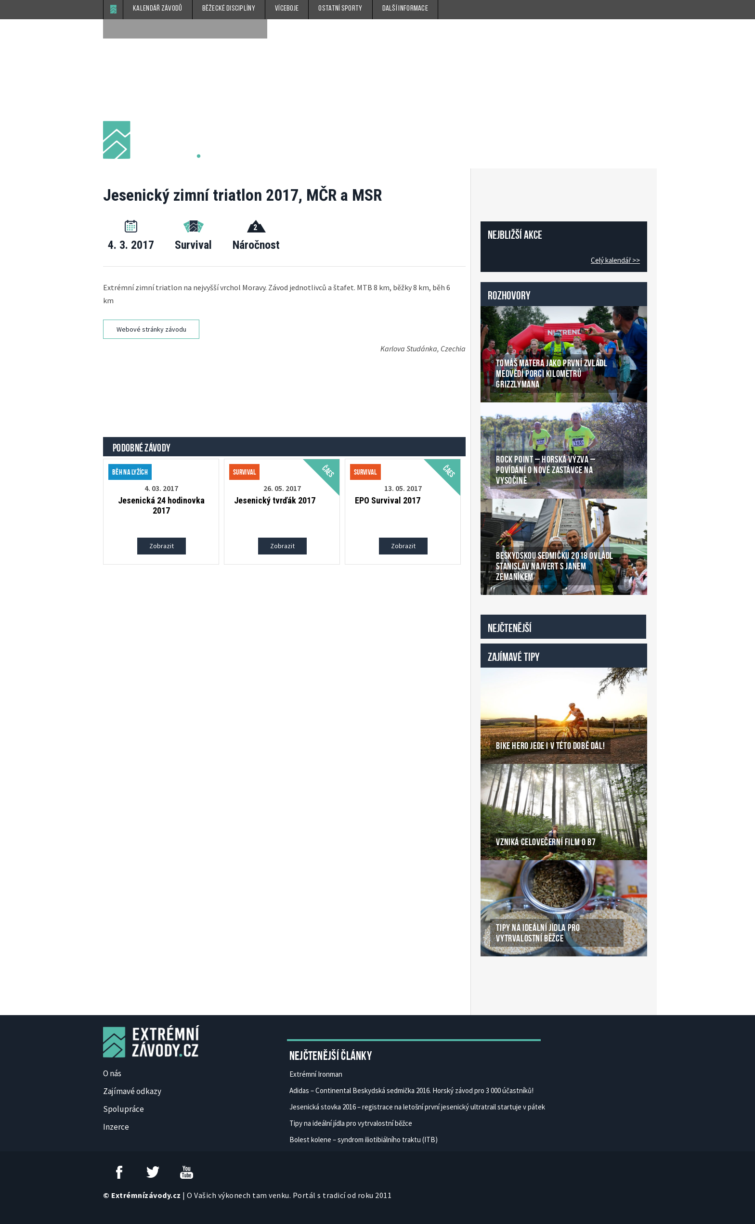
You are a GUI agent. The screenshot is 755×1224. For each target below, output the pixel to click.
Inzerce (116, 1126)
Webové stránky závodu (151, 329)
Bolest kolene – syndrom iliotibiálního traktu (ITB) (363, 1139)
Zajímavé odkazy (132, 1091)
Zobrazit (161, 545)
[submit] (257, 29)
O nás (112, 1073)
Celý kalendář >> (615, 260)
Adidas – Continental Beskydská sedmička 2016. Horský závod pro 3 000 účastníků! (411, 1090)
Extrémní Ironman (315, 1074)
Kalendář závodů (157, 9)
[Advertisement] (286, 384)
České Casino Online (502, 981)
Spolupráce (123, 1109)
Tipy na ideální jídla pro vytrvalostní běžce (350, 1123)
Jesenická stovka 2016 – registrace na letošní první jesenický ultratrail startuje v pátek (417, 1106)
